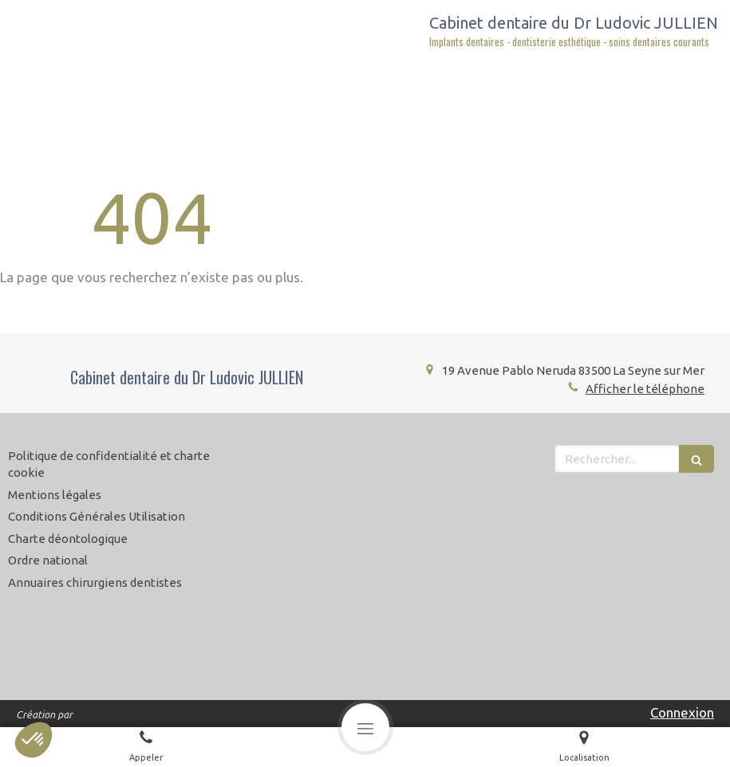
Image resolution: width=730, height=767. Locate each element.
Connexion (682, 712)
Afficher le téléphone (645, 388)
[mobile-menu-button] (365, 727)
